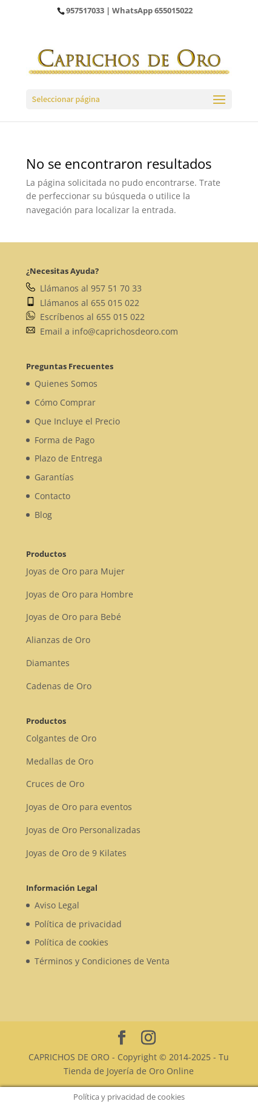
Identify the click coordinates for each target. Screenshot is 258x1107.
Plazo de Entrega (68, 458)
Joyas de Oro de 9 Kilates (76, 853)
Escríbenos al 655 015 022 (85, 316)
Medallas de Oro (59, 761)
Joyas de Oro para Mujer (75, 571)
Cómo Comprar (65, 402)
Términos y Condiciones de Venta (102, 961)
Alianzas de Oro (58, 639)
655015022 (173, 10)
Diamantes (48, 663)
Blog (43, 514)
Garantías (54, 477)
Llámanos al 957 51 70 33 (84, 288)
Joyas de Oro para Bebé (73, 616)
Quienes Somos (66, 383)
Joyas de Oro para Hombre (79, 594)
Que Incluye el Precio (77, 421)
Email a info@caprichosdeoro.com (102, 331)
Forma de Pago (64, 440)
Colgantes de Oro (61, 738)
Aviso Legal (57, 905)
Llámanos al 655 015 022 (82, 302)
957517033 (85, 10)
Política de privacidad (78, 924)
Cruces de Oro (55, 783)
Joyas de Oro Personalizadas (83, 830)
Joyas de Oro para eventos (79, 806)
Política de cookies (71, 942)
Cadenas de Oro (58, 686)
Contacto (52, 496)
